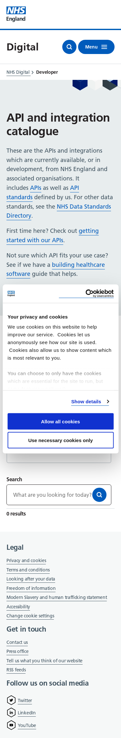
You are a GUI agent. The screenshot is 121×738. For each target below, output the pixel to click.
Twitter (25, 700)
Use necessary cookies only (60, 440)
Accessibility (18, 607)
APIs (35, 187)
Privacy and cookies (26, 560)
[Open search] (69, 47)
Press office (17, 651)
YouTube (27, 725)
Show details (86, 401)
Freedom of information (30, 588)
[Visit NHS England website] (16, 14)
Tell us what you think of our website (44, 661)
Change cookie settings (30, 616)
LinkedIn (27, 713)
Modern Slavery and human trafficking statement (56, 597)
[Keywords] (58, 494)
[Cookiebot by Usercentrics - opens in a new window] (86, 293)
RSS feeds (15, 670)
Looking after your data (30, 579)
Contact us (17, 642)
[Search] (99, 495)
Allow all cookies (60, 421)
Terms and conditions (28, 570)
